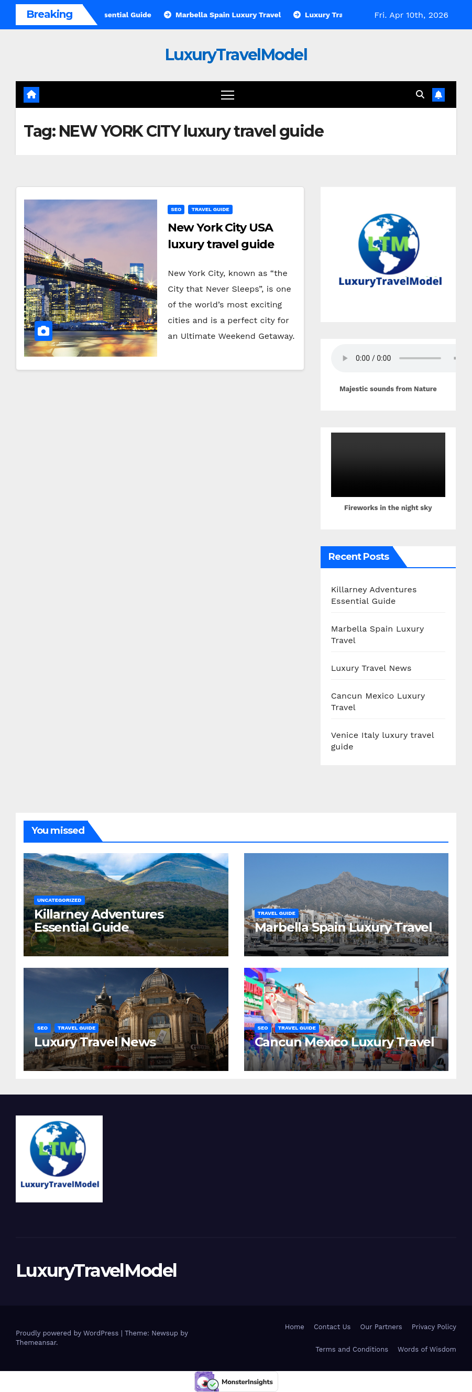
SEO (176, 209)
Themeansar (36, 1342)
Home (294, 1327)
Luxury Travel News (371, 668)
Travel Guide (210, 209)
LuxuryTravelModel (236, 54)
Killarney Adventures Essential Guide (98, 921)
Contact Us (332, 1327)
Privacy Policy (434, 1327)
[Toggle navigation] (227, 94)
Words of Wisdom (427, 1349)
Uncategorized (59, 900)
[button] (420, 95)
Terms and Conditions (351, 1349)
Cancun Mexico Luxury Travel (345, 1041)
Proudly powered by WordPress (68, 1333)
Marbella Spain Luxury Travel (343, 927)
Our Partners (381, 1327)
